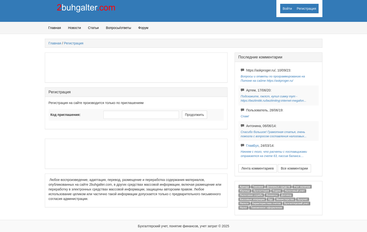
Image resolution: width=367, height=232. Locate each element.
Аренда (244, 186)
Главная (54, 28)
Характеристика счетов (266, 203)
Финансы (272, 195)
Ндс (270, 199)
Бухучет (302, 199)
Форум (143, 28)
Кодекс (277, 190)
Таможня (257, 186)
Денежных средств (278, 186)
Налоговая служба (251, 195)
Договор (286, 195)
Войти (287, 8)
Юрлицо (245, 190)
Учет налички (302, 186)
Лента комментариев (258, 168)
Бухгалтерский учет (296, 203)
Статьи (93, 28)
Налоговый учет (295, 190)
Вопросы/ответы (118, 28)
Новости (74, 28)
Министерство (285, 199)
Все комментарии (294, 168)
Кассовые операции (252, 199)
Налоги (244, 203)
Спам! (245, 116)
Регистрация (306, 8)
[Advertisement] (135, 67)
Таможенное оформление (266, 207)
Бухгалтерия (261, 190)
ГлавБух (252, 145)
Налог (243, 207)
